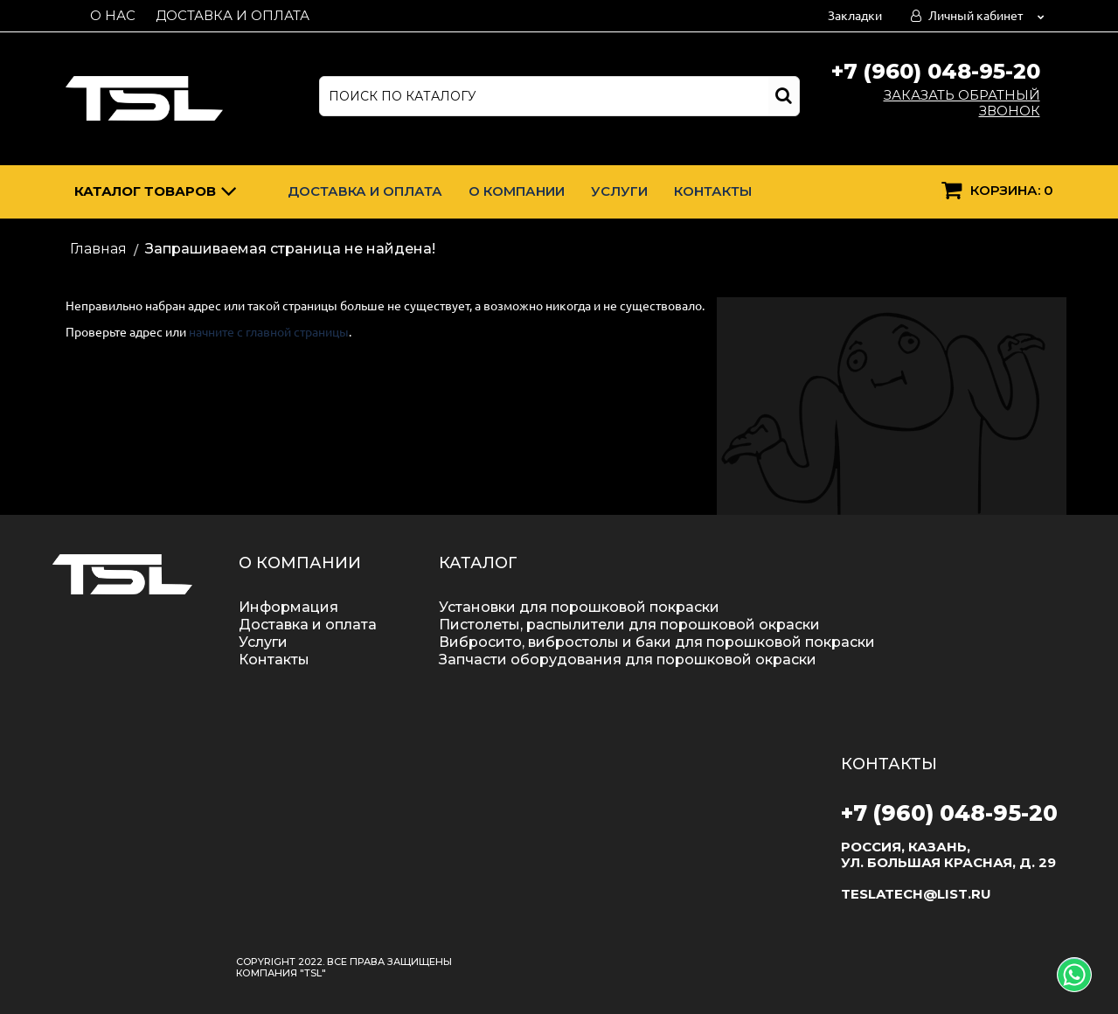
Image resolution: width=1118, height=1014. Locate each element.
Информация (288, 607)
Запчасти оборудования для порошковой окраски (627, 659)
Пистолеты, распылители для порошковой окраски (629, 624)
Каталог (155, 194)
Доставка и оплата (232, 15)
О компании (517, 191)
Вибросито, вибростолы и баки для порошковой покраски (657, 642)
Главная (98, 248)
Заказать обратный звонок (962, 103)
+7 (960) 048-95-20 (935, 71)
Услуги (619, 191)
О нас (112, 15)
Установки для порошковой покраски (579, 607)
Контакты (713, 191)
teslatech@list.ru (916, 894)
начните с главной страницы (269, 332)
